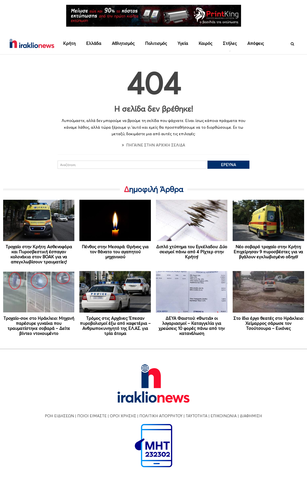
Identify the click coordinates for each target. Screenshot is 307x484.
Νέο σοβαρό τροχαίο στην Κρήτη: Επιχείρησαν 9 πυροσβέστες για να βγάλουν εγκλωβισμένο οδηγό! (268, 251)
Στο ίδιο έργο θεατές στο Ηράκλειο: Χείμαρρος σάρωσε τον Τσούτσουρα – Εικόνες (268, 323)
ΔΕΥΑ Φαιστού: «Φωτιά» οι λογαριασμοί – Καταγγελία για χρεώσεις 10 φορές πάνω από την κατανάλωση (192, 326)
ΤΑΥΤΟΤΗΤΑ (196, 415)
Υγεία (182, 43)
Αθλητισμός (123, 43)
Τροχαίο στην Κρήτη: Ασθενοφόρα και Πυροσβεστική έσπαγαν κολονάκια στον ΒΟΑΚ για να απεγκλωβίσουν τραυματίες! (39, 254)
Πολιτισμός (156, 43)
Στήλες (230, 43)
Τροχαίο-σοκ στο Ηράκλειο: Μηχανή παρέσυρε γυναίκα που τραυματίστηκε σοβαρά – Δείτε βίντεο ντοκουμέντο (38, 326)
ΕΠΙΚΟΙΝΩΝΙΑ (224, 415)
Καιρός (205, 43)
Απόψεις (255, 43)
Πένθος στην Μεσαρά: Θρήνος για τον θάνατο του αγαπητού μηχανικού (115, 251)
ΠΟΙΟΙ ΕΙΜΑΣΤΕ (92, 415)
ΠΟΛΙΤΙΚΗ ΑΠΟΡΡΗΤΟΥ (161, 415)
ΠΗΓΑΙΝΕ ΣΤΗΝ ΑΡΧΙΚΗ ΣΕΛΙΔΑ (153, 145)
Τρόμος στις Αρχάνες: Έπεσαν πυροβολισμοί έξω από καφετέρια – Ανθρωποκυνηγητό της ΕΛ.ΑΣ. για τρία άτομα (115, 326)
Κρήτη (69, 43)
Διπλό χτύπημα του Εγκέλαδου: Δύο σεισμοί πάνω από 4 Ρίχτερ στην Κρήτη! (191, 251)
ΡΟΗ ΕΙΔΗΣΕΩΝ (59, 415)
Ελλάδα (93, 43)
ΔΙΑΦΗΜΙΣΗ (251, 415)
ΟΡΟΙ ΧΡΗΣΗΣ (123, 415)
